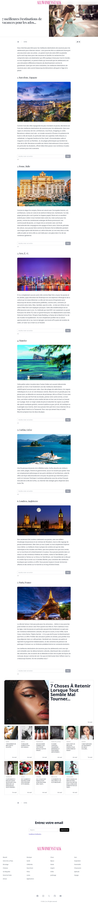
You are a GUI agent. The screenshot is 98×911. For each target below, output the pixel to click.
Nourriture (30, 868)
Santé (28, 861)
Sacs (75, 857)
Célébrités (30, 864)
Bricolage (5, 864)
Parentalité (77, 864)
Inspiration (77, 861)
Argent (52, 868)
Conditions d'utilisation (35, 834)
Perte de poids (7, 875)
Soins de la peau (8, 861)
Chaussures (77, 868)
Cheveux (5, 868)
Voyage (76, 875)
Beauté (5, 857)
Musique (29, 857)
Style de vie (64, 830)
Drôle (25, 42)
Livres (28, 875)
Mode (52, 864)
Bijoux (52, 861)
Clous (52, 857)
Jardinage (53, 875)
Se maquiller (6, 871)
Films (28, 871)
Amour (5, 879)
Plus (68, 156)
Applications (30, 879)
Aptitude (76, 871)
